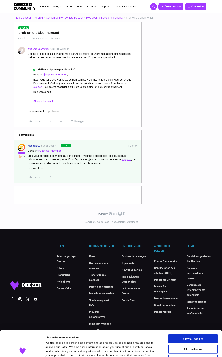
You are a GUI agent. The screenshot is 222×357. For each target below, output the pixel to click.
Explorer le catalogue (134, 256)
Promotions (63, 274)
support (37, 86)
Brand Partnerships (165, 305)
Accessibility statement (125, 221)
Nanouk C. (34, 145)
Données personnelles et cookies (195, 273)
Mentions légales (196, 301)
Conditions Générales (96, 221)
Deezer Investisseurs (166, 298)
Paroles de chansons (101, 286)
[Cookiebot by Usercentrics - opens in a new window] (22, 350)
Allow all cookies (193, 314)
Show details (182, 350)
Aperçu (39, 17)
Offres (60, 268)
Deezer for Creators (165, 279)
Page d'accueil (22, 17)
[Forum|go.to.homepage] (24, 6)
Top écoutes (129, 263)
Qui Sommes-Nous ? (126, 6)
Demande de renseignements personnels (196, 290)
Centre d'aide (64, 288)
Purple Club (128, 300)
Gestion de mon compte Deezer (64, 17)
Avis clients (63, 281)
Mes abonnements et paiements (104, 17)
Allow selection (192, 324)
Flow (92, 256)
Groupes (92, 6)
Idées (80, 6)
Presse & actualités (165, 261)
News (69, 6)
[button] (170, 6)
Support (105, 6)
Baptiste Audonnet (38, 48)
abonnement (36, 111)
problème (53, 111)
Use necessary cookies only (193, 334)
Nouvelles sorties (132, 269)
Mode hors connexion (101, 293)
